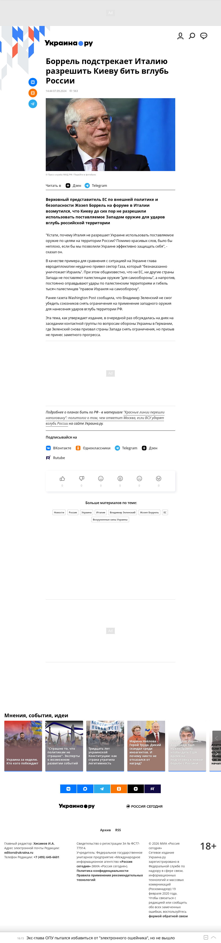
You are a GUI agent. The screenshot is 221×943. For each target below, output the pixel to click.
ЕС (165, 512)
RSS (118, 830)
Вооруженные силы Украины (110, 519)
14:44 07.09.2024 (56, 91)
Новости (59, 512)
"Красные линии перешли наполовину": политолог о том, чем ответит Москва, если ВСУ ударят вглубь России (105, 418)
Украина (87, 512)
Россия (73, 512)
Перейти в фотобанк (85, 174)
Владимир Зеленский (122, 512)
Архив (105, 830)
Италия (100, 512)
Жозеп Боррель (149, 512)
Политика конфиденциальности (102, 871)
